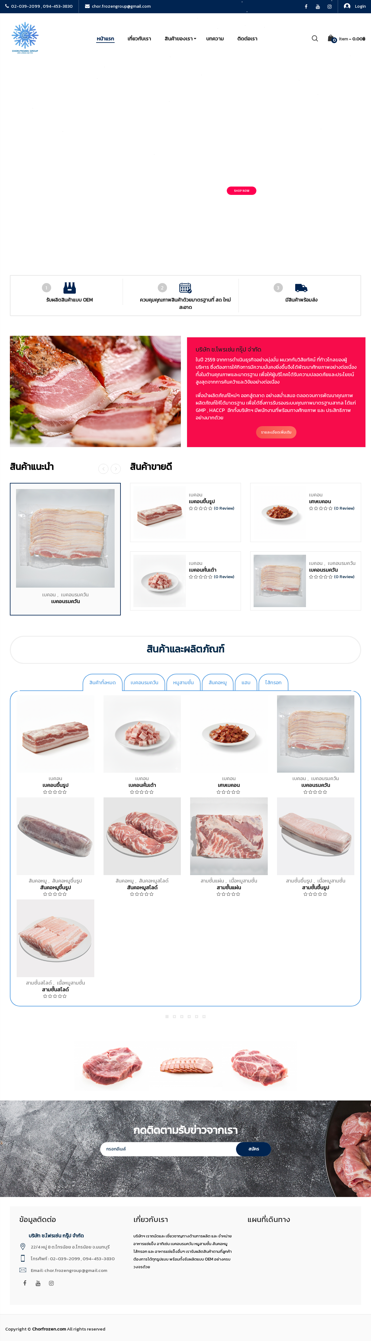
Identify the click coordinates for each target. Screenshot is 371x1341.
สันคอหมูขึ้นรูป (67, 880)
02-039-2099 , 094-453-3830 (39, 6)
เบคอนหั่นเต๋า (202, 1059)
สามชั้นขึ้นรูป (299, 880)
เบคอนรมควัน (75, 1083)
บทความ (215, 38)
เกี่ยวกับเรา (139, 38)
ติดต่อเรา (247, 38)
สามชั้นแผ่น (212, 880)
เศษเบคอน (320, 990)
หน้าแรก (105, 38)
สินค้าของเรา (179, 38)
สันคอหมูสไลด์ (154, 880)
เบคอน (49, 1083)
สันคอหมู (38, 880)
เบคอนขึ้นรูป (202, 990)
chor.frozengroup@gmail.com (118, 6)
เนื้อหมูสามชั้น (243, 880)
